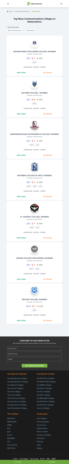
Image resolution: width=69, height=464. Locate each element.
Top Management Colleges (17, 382)
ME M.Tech (11, 448)
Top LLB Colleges (43, 408)
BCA (8, 431)
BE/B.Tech (11, 418)
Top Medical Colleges (15, 385)
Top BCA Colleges (43, 395)
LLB (8, 441)
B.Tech (42, 459)
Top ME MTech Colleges (46, 401)
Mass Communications (22, 11)
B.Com (9, 435)
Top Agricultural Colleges (17, 405)
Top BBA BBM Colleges (45, 398)
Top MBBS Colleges (44, 385)
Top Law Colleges (14, 395)
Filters (52, 462)
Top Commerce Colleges (16, 401)
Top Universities (43, 422)
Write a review (42, 431)
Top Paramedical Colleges (17, 408)
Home (10, 11)
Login (39, 445)
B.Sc (8, 428)
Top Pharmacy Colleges (16, 398)
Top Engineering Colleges (17, 378)
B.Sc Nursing (12, 445)
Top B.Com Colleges (44, 388)
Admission (41, 438)
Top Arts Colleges (14, 391)
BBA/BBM (11, 438)
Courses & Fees (28, 67)
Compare (42, 67)
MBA (48, 459)
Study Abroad (42, 428)
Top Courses (41, 425)
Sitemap (40, 441)
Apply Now (21, 73)
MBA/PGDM (11, 422)
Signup (39, 448)
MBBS (9, 425)
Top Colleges (42, 418)
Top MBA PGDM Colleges (46, 382)
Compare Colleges (44, 435)
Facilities (36, 67)
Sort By (17, 462)
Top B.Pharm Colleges (45, 405)
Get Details (47, 73)
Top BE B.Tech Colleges (45, 378)
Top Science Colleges (15, 388)
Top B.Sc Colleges (43, 391)
